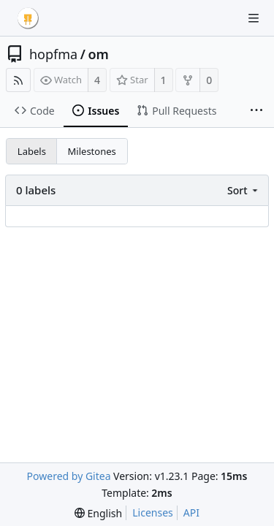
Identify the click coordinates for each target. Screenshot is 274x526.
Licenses (152, 512)
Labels (32, 151)
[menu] (243, 190)
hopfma (53, 54)
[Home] (27, 18)
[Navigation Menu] (253, 18)
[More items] (256, 111)
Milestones (92, 151)
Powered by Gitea (69, 476)
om (98, 54)
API (191, 512)
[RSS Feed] (18, 80)
